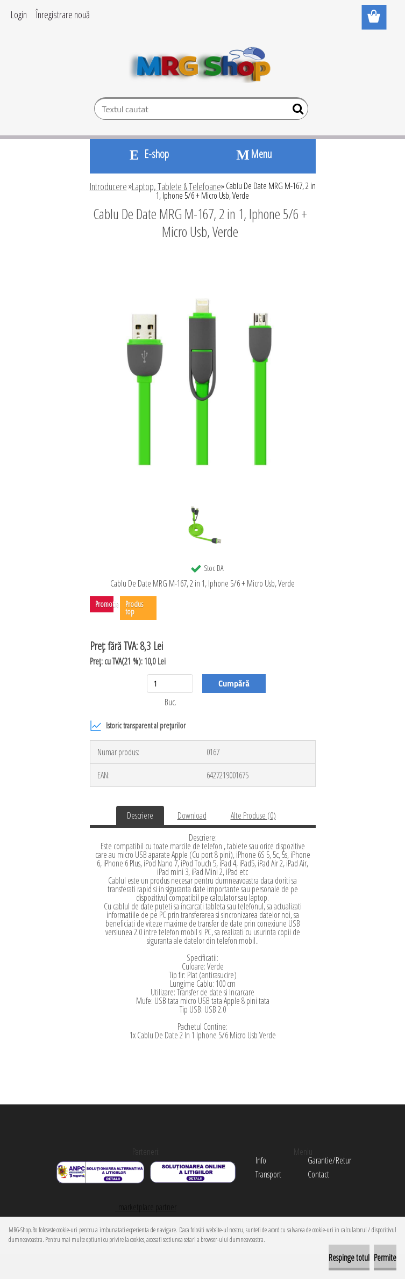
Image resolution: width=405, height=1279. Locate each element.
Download (192, 815)
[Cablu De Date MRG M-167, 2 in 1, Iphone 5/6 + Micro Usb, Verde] (203, 261)
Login (19, 14)
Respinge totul (349, 1257)
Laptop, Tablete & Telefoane (176, 186)
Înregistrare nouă (63, 14)
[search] (295, 111)
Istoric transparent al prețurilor (138, 726)
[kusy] (170, 683)
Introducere (108, 186)
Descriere (140, 815)
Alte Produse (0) (253, 815)
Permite (385, 1257)
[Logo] (202, 62)
